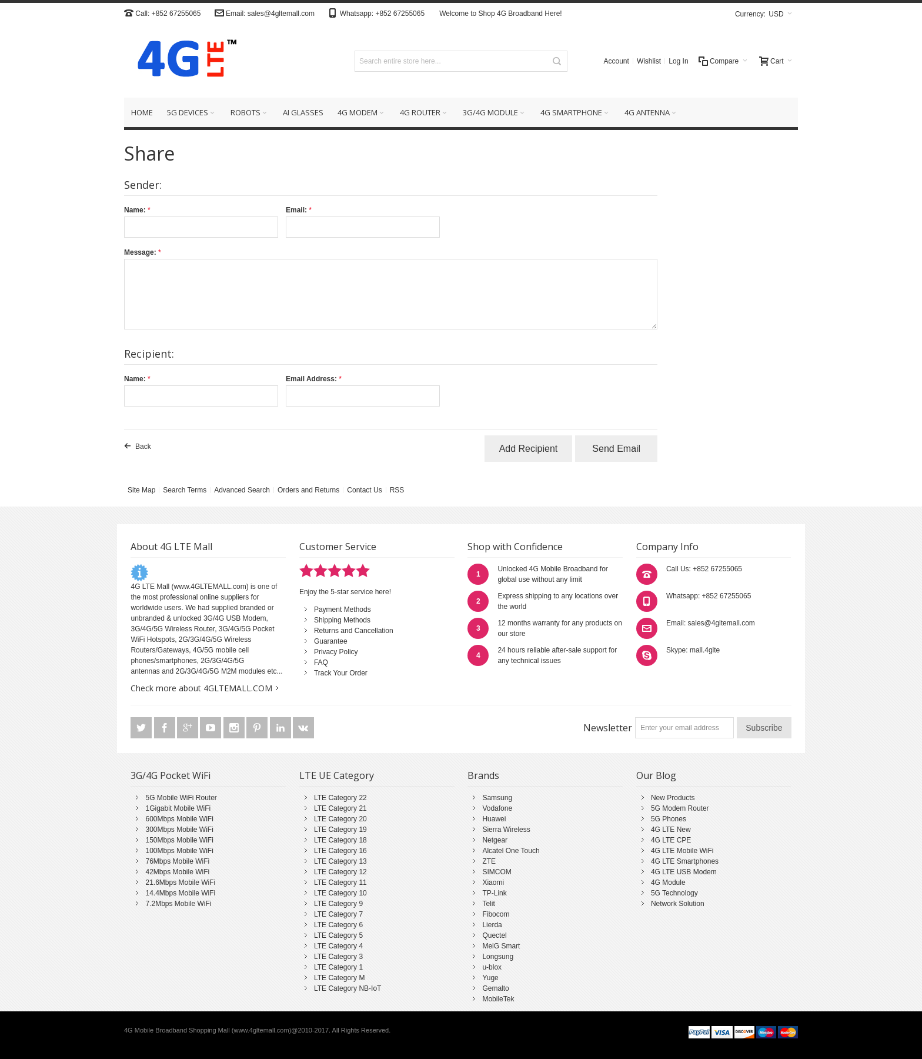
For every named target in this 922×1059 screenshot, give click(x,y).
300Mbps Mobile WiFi (179, 829)
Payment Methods (342, 609)
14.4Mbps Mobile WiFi (180, 893)
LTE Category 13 (340, 861)
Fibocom (495, 914)
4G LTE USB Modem (684, 872)
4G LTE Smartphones (685, 861)
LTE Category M (339, 978)
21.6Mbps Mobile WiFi (180, 882)
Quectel (494, 935)
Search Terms (184, 490)
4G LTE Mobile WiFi (682, 851)
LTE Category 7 (338, 914)
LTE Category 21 (340, 808)
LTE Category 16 (340, 851)
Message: (140, 252)
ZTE (489, 861)
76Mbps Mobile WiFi (177, 861)
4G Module (668, 882)
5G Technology (674, 893)
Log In (678, 61)
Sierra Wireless (506, 829)
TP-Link (494, 893)
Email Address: (311, 379)
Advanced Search (242, 490)
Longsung (497, 957)
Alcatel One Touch (510, 851)
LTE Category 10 (340, 893)
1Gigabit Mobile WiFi (178, 808)
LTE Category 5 (338, 935)
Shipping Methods (342, 620)
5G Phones (668, 819)
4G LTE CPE (671, 840)
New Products (673, 798)
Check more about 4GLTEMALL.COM (201, 688)
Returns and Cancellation (353, 631)
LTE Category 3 (338, 957)
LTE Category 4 (338, 946)
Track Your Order (341, 673)
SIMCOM (496, 872)
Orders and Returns (308, 490)
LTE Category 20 (340, 819)
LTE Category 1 (338, 967)
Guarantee (331, 641)
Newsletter (607, 727)
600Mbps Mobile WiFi (179, 819)
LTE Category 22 (340, 798)
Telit (488, 904)
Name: (135, 210)
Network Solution (677, 904)
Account (616, 61)
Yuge (490, 978)
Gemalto (495, 988)
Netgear (494, 840)
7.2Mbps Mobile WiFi (178, 904)
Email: (296, 210)
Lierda (492, 925)
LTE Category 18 (340, 840)
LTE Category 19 (340, 829)
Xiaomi (493, 882)
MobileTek (498, 999)
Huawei (494, 819)
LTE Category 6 (338, 925)
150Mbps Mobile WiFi (179, 840)
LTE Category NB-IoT (347, 988)
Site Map (141, 490)
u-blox (492, 967)
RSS (397, 490)
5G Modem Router (680, 808)
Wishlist (649, 61)
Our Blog (656, 775)
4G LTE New (671, 829)
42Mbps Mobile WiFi (177, 872)
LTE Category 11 (340, 882)
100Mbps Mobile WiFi (179, 851)
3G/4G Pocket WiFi (171, 775)
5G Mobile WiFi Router (180, 798)
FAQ (321, 662)
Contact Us (364, 490)
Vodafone (497, 808)
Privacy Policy (336, 652)
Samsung (497, 798)
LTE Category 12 (340, 872)
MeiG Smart (501, 946)
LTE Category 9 (338, 904)
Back (143, 446)
